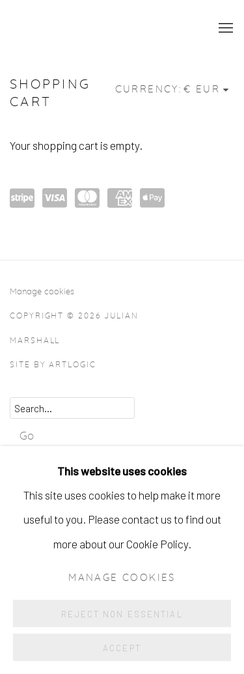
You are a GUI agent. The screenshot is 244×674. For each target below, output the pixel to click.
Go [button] (27, 436)
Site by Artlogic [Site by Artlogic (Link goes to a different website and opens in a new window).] (53, 365)
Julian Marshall (99, 28)
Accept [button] (122, 648)
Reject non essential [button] (121, 614)
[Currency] (206, 89)
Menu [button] (224, 28)
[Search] (72, 408)
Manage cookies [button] (42, 291)
